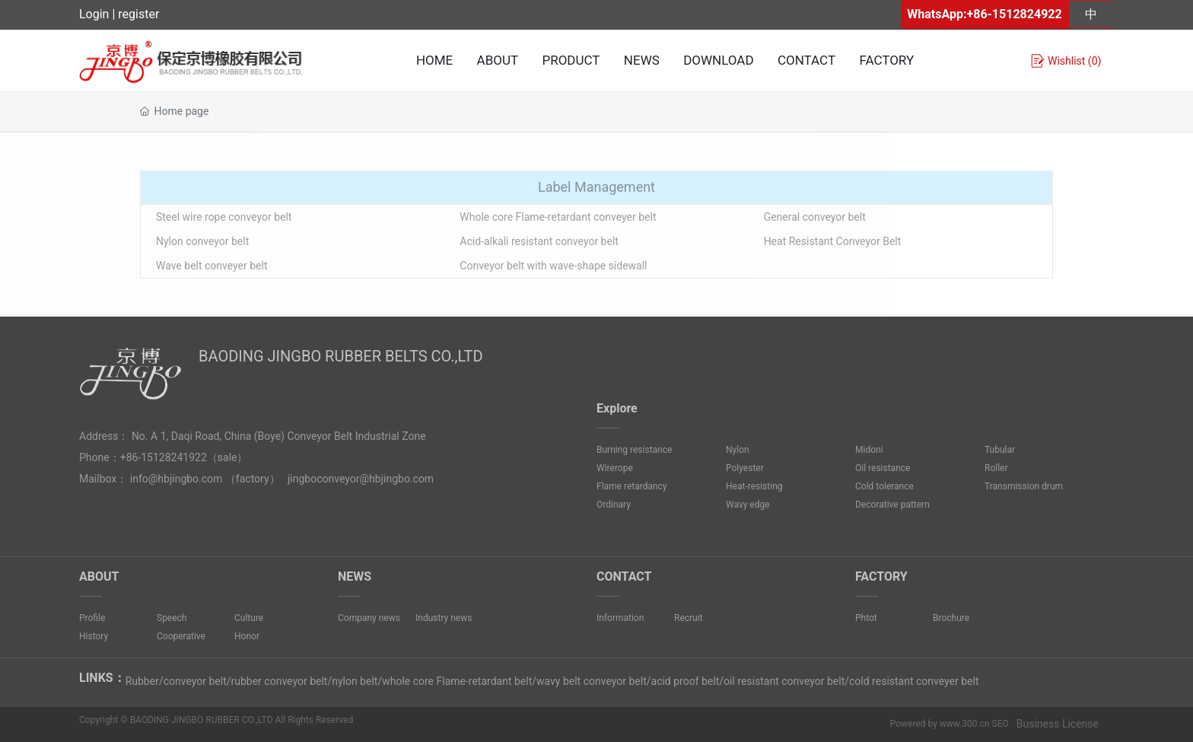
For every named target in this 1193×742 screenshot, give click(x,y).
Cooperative (181, 636)
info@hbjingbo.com (176, 479)
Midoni (869, 449)
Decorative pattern (892, 504)
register (138, 14)
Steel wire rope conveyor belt (223, 217)
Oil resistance (882, 468)
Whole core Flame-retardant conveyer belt (558, 217)
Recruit (688, 618)
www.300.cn (965, 723)
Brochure (951, 618)
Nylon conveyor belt (202, 241)
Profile (92, 618)
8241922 (186, 457)
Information (620, 618)
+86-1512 (142, 457)
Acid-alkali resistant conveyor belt (539, 241)
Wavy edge (748, 504)
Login (95, 14)
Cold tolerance (884, 486)
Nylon (737, 449)
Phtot (866, 618)
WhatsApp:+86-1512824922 (984, 14)
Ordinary (613, 504)
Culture (248, 618)
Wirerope (614, 468)
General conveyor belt (815, 217)
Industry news (443, 618)
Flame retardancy (631, 486)
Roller (996, 468)
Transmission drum (1024, 486)
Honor (246, 636)
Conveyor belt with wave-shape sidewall (553, 266)
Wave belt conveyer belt (212, 266)
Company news (369, 618)
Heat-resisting (754, 486)
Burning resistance (634, 449)
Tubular (1000, 449)
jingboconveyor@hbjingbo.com (361, 479)
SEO (1000, 723)
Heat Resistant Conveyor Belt (833, 241)
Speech (171, 618)
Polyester (745, 468)
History (93, 636)
